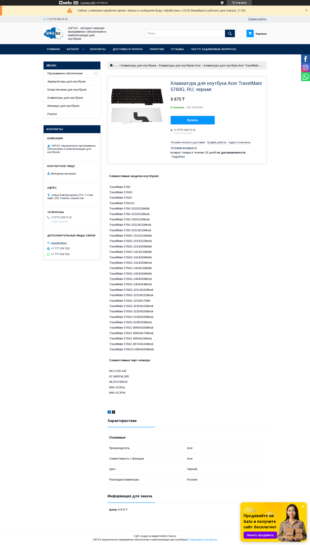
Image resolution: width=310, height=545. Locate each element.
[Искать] (230, 33)
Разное (52, 114)
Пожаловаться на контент (202, 539)
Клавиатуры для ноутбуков (138, 65)
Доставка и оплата (128, 49)
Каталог (73, 49)
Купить (192, 120)
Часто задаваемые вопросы (213, 49)
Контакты (98, 49)
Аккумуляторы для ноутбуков (66, 81)
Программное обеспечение (65, 73)
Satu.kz (172, 536)
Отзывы (177, 49)
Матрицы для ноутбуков (63, 105)
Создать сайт (87, 2)
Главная (53, 49)
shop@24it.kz (59, 242)
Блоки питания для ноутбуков (66, 89)
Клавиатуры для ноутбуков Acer (180, 65)
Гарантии (157, 49)
